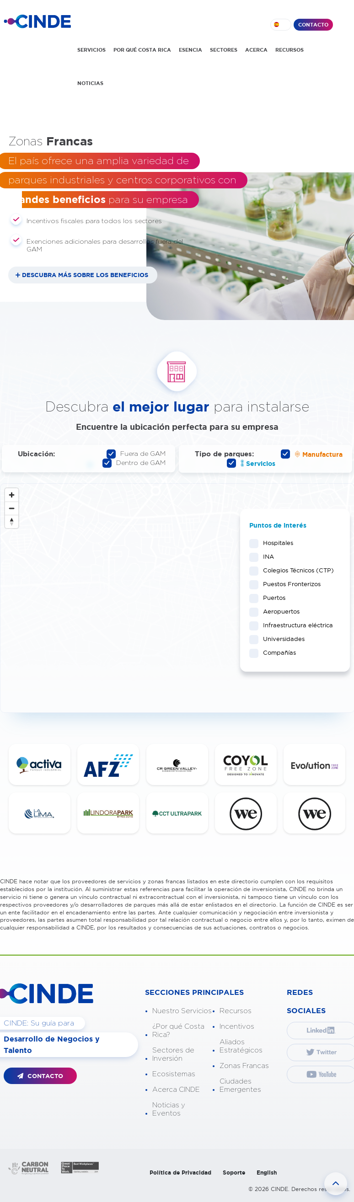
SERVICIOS (91, 50)
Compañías (276, 652)
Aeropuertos (278, 611)
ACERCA (256, 50)
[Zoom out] (11, 508)
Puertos (271, 597)
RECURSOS (289, 50)
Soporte (234, 1172)
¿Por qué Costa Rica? (178, 1030)
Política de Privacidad (180, 1172)
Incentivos (237, 1026)
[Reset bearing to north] (11, 521)
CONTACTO (313, 24)
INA (265, 556)
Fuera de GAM (136, 454)
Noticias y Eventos (168, 1109)
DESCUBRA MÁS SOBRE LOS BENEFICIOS (85, 275)
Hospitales (275, 542)
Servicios (251, 463)
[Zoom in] (11, 495)
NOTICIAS (90, 83)
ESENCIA (190, 50)
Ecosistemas (173, 1074)
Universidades (280, 638)
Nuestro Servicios (182, 1011)
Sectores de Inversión (173, 1054)
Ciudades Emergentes (240, 1085)
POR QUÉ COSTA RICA (142, 50)
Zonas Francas (244, 1066)
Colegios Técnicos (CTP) (295, 570)
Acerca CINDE (176, 1089)
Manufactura (312, 454)
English (267, 1172)
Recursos (236, 1011)
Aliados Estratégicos (241, 1046)
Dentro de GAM (134, 463)
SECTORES (223, 50)
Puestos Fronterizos (288, 584)
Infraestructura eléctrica (295, 625)
